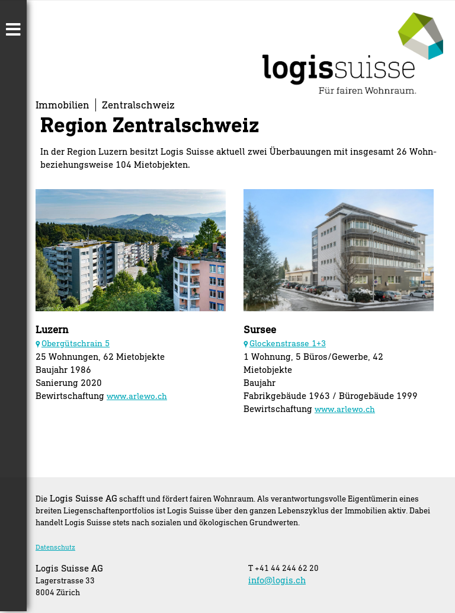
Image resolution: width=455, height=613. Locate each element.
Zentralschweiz (138, 104)
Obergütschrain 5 (75, 343)
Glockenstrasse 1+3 (287, 343)
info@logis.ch (277, 579)
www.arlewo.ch (137, 396)
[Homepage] (352, 90)
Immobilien (62, 104)
